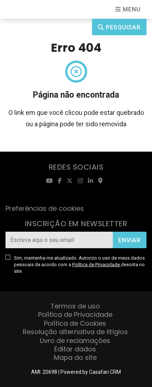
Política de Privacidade (96, 264)
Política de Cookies (75, 323)
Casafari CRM (105, 372)
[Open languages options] (128, 9)
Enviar (129, 240)
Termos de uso (75, 306)
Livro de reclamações (75, 340)
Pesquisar (119, 27)
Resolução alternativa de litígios (75, 331)
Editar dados (75, 349)
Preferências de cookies (44, 208)
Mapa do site (75, 357)
